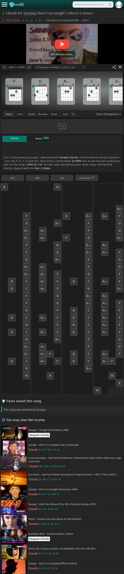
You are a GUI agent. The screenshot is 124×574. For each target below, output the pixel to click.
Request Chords (39, 435)
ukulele (31, 114)
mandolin (42, 114)
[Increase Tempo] (29, 67)
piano (20, 114)
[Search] (110, 4)
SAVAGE (30, 13)
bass (65, 114)
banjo (54, 114)
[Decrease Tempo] (4, 67)
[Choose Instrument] (73, 114)
